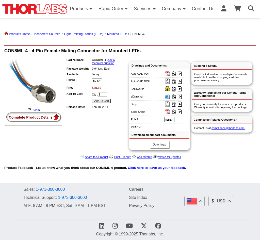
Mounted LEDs (117, 34)
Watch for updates (169, 156)
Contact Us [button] (203, 8)
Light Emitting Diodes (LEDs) (83, 34)
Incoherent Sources (47, 34)
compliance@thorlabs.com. (228, 128)
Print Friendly (122, 156)
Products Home (17, 34)
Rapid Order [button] (114, 8)
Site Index (138, 197)
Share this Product (96, 156)
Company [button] (174, 8)
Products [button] (82, 8)
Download (159, 144)
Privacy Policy (141, 205)
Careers (136, 189)
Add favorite (144, 156)
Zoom (34, 109)
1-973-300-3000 (50, 189)
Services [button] (145, 8)
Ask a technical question (103, 61)
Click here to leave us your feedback (156, 168)
